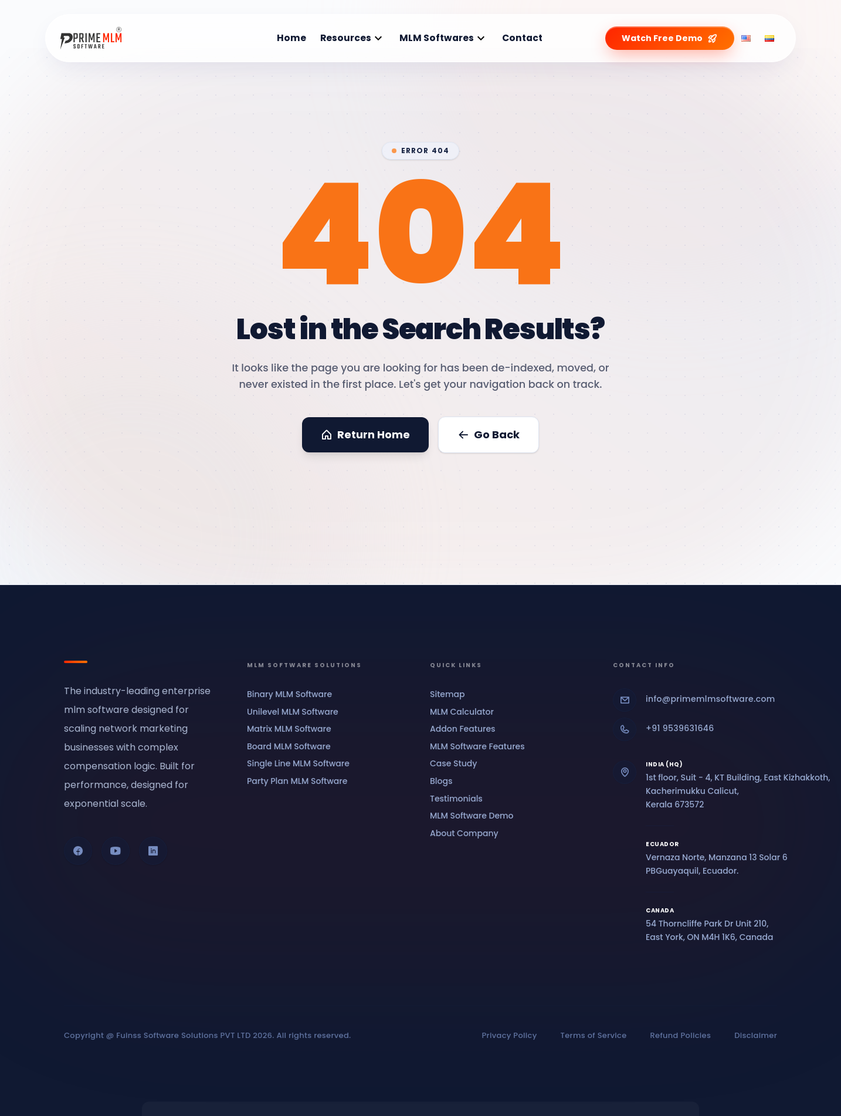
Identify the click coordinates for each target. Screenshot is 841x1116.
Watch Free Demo (670, 38)
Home (291, 38)
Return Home (365, 434)
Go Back (488, 434)
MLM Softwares (436, 38)
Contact (522, 38)
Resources (345, 38)
